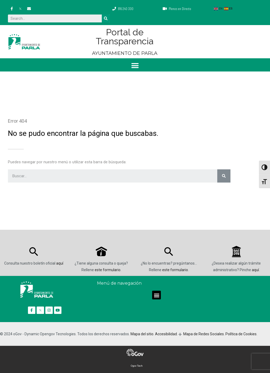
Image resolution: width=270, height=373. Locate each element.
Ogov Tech (137, 365)
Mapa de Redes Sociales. (203, 334)
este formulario (107, 270)
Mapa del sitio (142, 334)
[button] (135, 65)
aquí (59, 263)
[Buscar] (106, 18)
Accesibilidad (166, 334)
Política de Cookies (241, 334)
